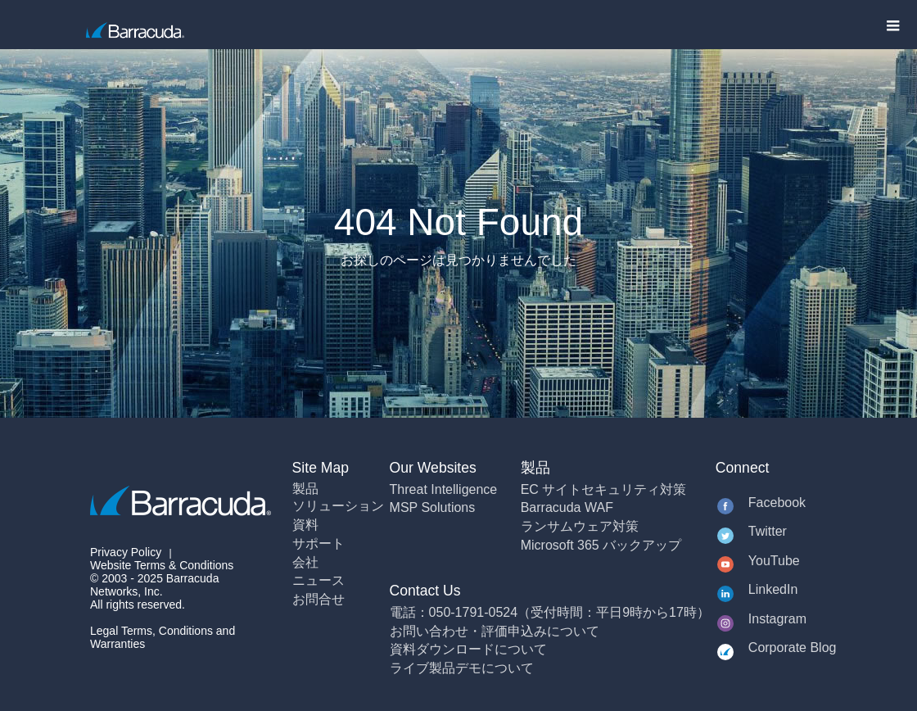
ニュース (318, 580)
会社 (305, 562)
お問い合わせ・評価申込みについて (494, 631)
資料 (305, 525)
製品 (305, 489)
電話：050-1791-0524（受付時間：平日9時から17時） (550, 612)
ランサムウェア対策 (580, 526)
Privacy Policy (125, 552)
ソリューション (338, 506)
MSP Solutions (433, 507)
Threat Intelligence (444, 489)
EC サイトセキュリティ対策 (604, 489)
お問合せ (318, 599)
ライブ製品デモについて (462, 668)
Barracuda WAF (567, 507)
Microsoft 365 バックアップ (601, 545)
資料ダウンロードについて (468, 649)
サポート (318, 543)
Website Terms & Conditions (161, 565)
